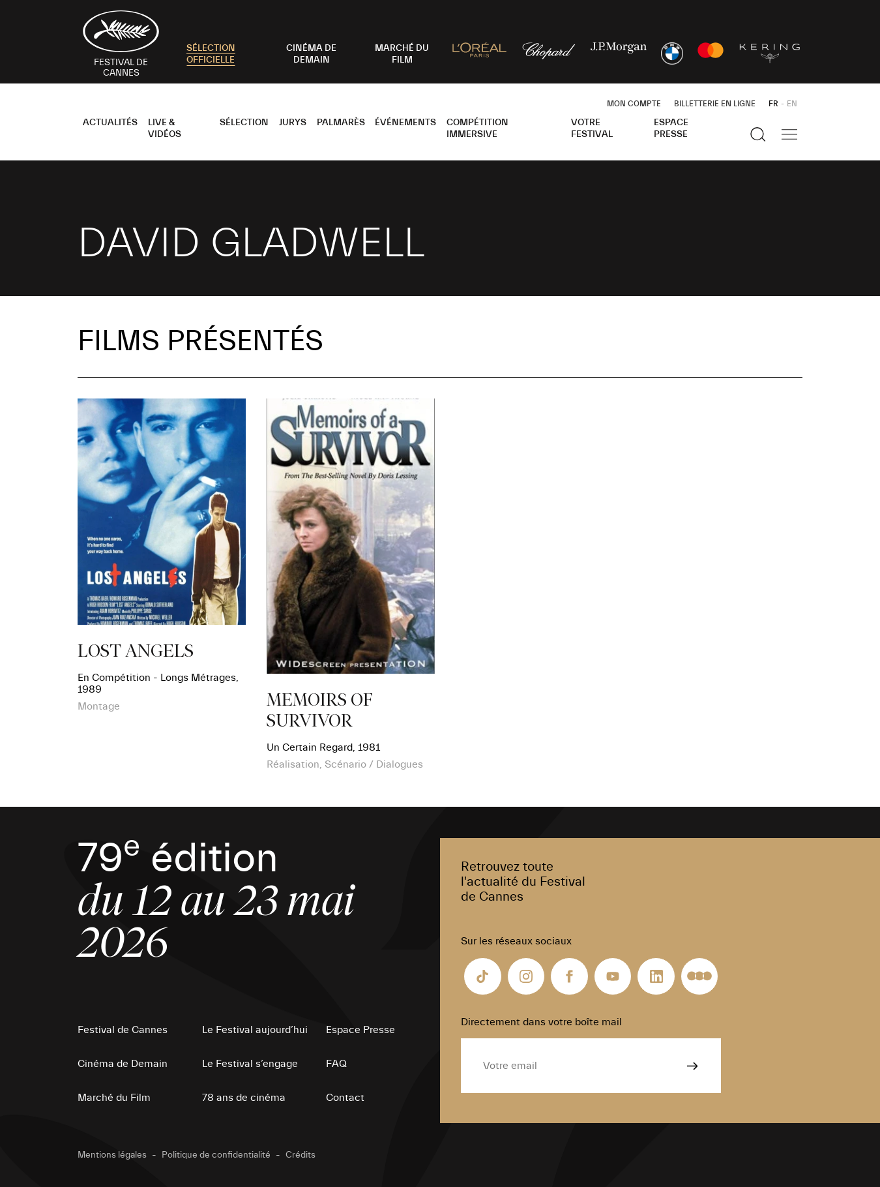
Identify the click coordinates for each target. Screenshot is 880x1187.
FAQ (336, 1064)
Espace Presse (671, 128)
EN (792, 103)
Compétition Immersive (477, 128)
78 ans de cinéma (244, 1098)
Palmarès (341, 122)
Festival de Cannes (123, 1030)
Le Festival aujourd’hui (255, 1030)
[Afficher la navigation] (789, 134)
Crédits (300, 1155)
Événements (405, 122)
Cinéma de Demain (123, 1064)
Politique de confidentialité (216, 1155)
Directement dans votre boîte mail (541, 1022)
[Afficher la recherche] (758, 134)
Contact (345, 1098)
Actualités (110, 122)
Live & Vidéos (164, 128)
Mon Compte (634, 103)
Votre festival (592, 128)
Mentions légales (112, 1155)
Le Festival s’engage (250, 1064)
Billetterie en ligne (714, 103)
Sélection (244, 122)
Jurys (292, 122)
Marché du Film (114, 1098)
